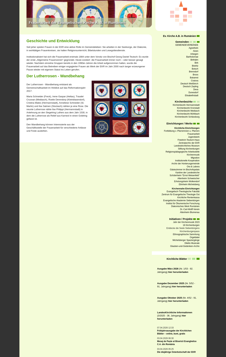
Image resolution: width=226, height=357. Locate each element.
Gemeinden (182, 41)
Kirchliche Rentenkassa (188, 197)
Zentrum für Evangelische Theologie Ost (181, 194)
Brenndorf (193, 71)
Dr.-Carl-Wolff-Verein (190, 209)
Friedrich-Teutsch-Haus (189, 140)
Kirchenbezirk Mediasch (188, 111)
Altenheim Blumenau (190, 212)
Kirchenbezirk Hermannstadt (186, 105)
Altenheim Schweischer (188, 178)
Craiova (194, 80)
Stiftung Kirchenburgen (189, 149)
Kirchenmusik (193, 155)
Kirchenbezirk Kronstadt (188, 108)
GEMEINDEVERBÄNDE (186, 45)
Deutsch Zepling (190, 86)
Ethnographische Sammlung (186, 234)
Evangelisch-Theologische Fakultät (183, 191)
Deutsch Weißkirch (189, 83)
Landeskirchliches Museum (187, 146)
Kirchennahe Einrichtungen (186, 188)
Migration (195, 158)
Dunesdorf (193, 92)
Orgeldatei (195, 237)
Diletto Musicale (192, 243)
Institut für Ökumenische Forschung (183, 203)
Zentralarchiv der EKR (189, 143)
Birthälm (194, 60)
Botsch (195, 69)
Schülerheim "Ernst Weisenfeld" (185, 175)
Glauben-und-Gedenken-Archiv (185, 246)
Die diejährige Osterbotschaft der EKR (176, 352)
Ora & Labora (193, 166)
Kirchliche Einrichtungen (187, 128)
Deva (195, 89)
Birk (196, 63)
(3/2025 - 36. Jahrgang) (174, 315)
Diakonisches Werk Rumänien (185, 206)
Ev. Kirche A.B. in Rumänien (179, 36)
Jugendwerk (194, 137)
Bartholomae (192, 57)
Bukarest (194, 77)
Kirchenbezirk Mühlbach (188, 114)
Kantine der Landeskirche (188, 172)
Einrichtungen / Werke (179, 123)
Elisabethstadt (191, 95)
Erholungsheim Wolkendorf (187, 181)
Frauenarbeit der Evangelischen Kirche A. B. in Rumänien (77, 23)
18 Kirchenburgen (191, 225)
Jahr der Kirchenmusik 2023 (186, 222)
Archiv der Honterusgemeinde (185, 163)
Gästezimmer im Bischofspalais (185, 169)
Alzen (195, 51)
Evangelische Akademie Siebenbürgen (181, 200)
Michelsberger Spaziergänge (186, 240)
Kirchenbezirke (183, 101)
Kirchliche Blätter (177, 258)
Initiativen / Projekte (180, 219)
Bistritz (195, 66)
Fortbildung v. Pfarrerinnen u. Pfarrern (182, 131)
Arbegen (194, 54)
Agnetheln (193, 48)
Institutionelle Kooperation (187, 160)
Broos (195, 74)
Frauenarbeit (194, 134)
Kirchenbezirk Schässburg (187, 117)
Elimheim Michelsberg (189, 184)
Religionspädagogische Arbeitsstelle (183, 152)
